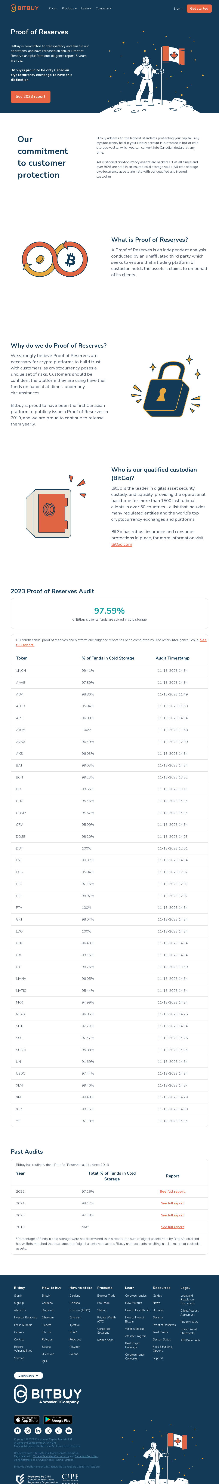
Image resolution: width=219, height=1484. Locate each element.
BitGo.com (121, 544)
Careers (19, 1332)
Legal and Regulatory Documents (188, 1299)
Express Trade (106, 1296)
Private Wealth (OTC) (106, 1319)
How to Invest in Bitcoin (135, 1319)
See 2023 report (30, 96)
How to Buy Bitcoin (137, 1310)
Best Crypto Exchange (133, 1345)
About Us (20, 1310)
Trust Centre (160, 1332)
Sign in (18, 1296)
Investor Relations (25, 1317)
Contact (19, 1340)
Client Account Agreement (190, 1312)
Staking (102, 1310)
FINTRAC (38, 1453)
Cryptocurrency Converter (135, 1357)
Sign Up (19, 1303)
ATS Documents (190, 1340)
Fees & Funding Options (163, 1349)
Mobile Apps (105, 1340)
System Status (162, 1340)
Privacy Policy (189, 1322)
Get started (199, 8)
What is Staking (135, 1329)
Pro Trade (103, 1303)
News (156, 1303)
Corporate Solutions (104, 1331)
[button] (69, 8)
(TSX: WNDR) (48, 1442)
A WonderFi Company (27, 1442)
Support (158, 1358)
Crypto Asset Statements (189, 1331)
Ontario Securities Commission (51, 1456)
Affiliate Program (135, 1336)
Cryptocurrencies (136, 1296)
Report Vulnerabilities (23, 1349)
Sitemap (19, 1358)
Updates (158, 1310)
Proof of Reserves (164, 1325)
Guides (157, 1296)
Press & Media (23, 1325)
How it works (133, 1303)
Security (158, 1317)
